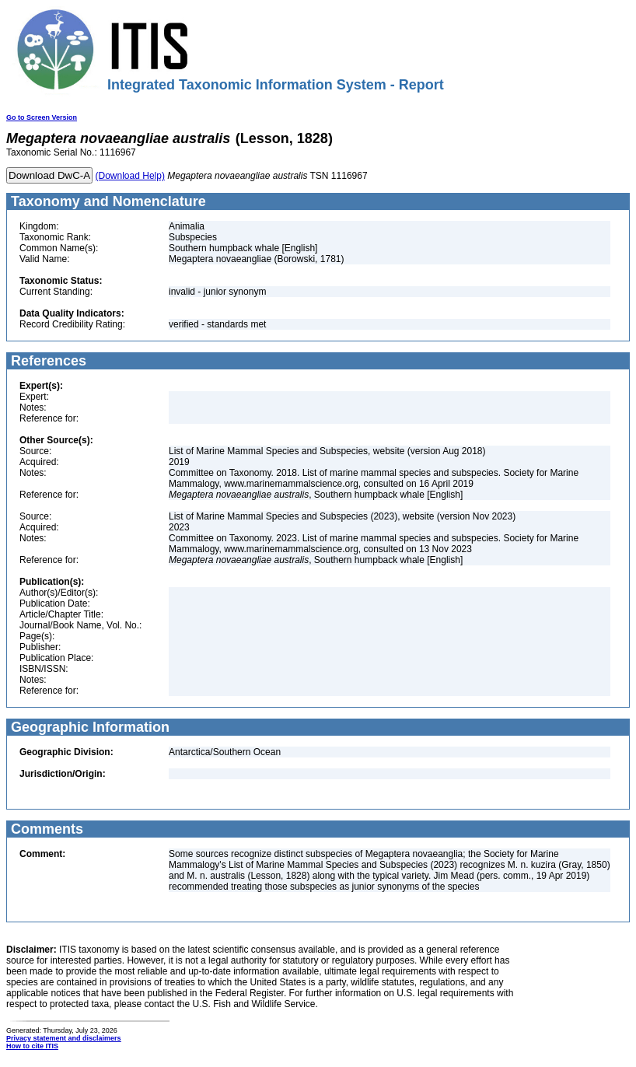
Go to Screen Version (41, 117)
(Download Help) (130, 175)
